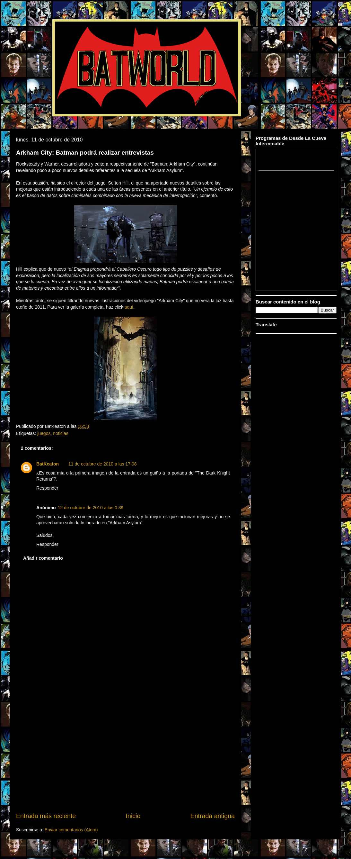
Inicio (133, 815)
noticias (60, 433)
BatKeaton (47, 463)
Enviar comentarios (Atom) (71, 829)
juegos (43, 433)
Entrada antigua (212, 815)
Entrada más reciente (46, 815)
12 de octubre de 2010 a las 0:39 (91, 507)
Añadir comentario (43, 558)
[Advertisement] (125, 762)
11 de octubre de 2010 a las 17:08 (102, 463)
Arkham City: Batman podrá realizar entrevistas (85, 152)
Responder (47, 488)
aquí (129, 307)
